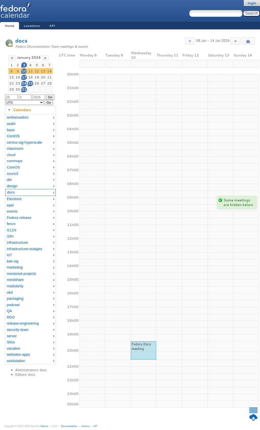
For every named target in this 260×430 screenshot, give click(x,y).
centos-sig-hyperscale (24, 142)
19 (36, 77)
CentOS (13, 136)
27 (43, 83)
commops (15, 161)
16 (17, 77)
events (12, 211)
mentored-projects (21, 274)
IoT (9, 255)
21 (49, 77)
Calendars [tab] (19, 110)
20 (43, 77)
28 (49, 83)
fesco (11, 224)
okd (10, 292)
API (52, 26)
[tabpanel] (30, 239)
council (12, 174)
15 (11, 77)
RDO (11, 317)
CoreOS (13, 167)
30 (17, 89)
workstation (16, 361)
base (11, 130)
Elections (14, 199)
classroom (15, 148)
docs (21, 40)
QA (9, 311)
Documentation (69, 426)
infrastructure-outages (24, 249)
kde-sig (13, 261)
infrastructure (17, 242)
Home (9, 26)
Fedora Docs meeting (141, 346)
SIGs (11, 342)
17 (24, 77)
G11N (11, 230)
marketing (15, 267)
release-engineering (23, 323)
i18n (10, 236)
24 (24, 83)
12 (36, 71)
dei (9, 180)
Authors (85, 426)
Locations (32, 26)
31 (24, 89)
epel (10, 205)
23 (17, 83)
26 (36, 83)
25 (30, 83)
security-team (18, 330)
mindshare (15, 280)
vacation (13, 348)
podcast (13, 305)
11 (30, 71)
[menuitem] (30, 117)
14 (49, 71)
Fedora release (19, 218)
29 (11, 89)
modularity (15, 286)
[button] (190, 41)
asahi (11, 124)
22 (11, 83)
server (12, 336)
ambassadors (18, 117)
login (252, 3)
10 (24, 71)
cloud (11, 155)
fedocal (44, 426)
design (12, 186)
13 (43, 71)
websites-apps (18, 354)
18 (30, 77)
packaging (15, 298)
